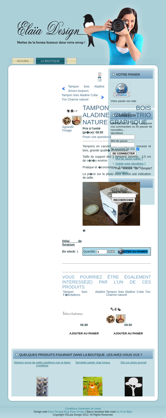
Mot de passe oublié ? (129, 158)
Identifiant (117, 133)
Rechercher (119, 191)
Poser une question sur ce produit (105, 137)
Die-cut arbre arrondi (133, 362)
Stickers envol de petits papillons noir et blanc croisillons (42, 364)
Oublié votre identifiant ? (130, 163)
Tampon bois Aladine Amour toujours (86, 88)
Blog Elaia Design (74, 411)
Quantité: (90, 251)
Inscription (121, 172)
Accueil (23, 61)
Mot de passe (119, 141)
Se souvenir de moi (123, 149)
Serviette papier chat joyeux (92, 362)
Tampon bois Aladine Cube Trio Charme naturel (80, 97)
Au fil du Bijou (124, 411)
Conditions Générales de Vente (83, 408)
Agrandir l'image (72, 127)
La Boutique (50, 61)
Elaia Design (55, 411)
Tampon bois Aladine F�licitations (84, 293)
